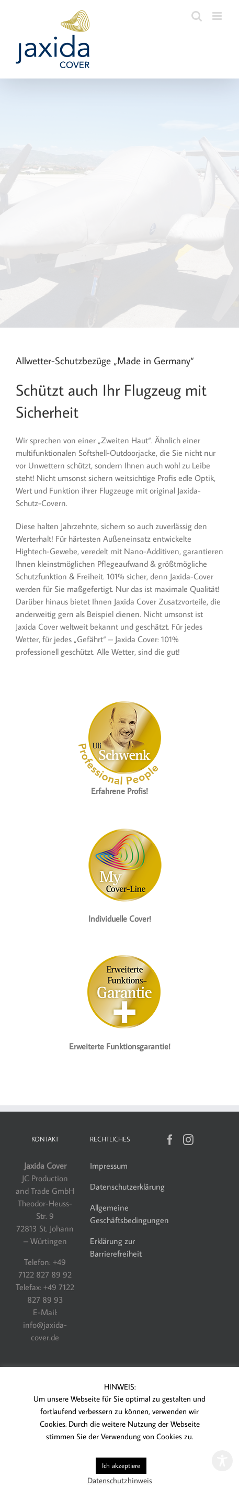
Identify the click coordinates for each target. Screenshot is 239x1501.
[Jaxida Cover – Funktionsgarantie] (120, 950)
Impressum (109, 1165)
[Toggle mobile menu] (217, 15)
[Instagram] (188, 1140)
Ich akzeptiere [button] (121, 1465)
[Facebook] (170, 1140)
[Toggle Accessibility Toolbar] (222, 1460)
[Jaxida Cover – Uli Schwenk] (120, 694)
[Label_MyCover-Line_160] (120, 822)
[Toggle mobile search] (196, 15)
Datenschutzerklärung (127, 1186)
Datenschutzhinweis (119, 1480)
